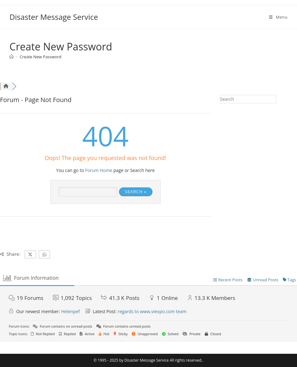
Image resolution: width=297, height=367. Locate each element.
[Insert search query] (248, 99)
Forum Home (98, 170)
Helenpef (70, 311)
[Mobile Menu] (278, 17)
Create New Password (40, 57)
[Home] (11, 57)
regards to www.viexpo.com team (152, 311)
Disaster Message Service (53, 17)
